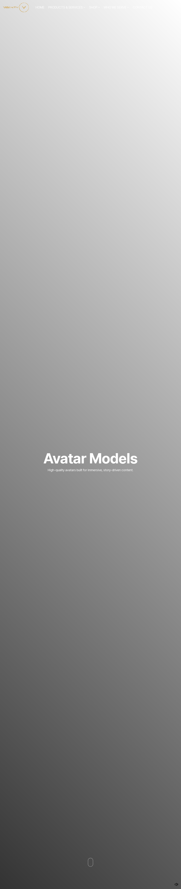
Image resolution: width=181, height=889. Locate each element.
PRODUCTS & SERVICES (66, 7)
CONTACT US (142, 7)
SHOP (94, 7)
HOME (40, 7)
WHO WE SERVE (116, 7)
